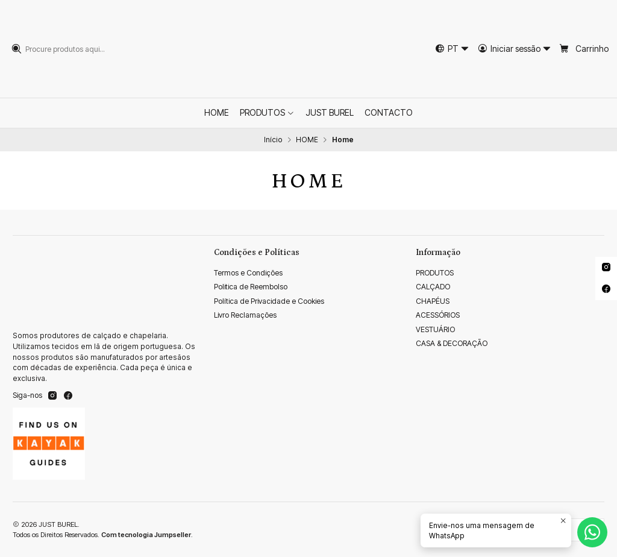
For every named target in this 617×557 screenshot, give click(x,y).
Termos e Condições (248, 272)
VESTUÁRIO (435, 329)
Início (273, 139)
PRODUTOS (435, 272)
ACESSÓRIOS (438, 314)
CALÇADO (433, 286)
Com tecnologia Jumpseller (146, 534)
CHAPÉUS (432, 301)
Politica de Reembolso (250, 286)
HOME (307, 139)
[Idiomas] (452, 48)
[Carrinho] (584, 48)
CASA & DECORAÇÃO (451, 343)
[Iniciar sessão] (514, 48)
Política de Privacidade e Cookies (269, 301)
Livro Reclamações (245, 314)
